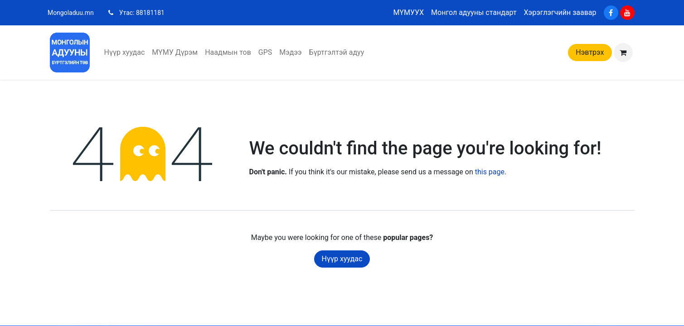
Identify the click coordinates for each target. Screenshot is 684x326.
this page (490, 172)
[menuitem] (125, 52)
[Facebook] (611, 12)
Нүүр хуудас (342, 258)
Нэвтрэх (590, 52)
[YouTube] (627, 12)
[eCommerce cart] (623, 52)
